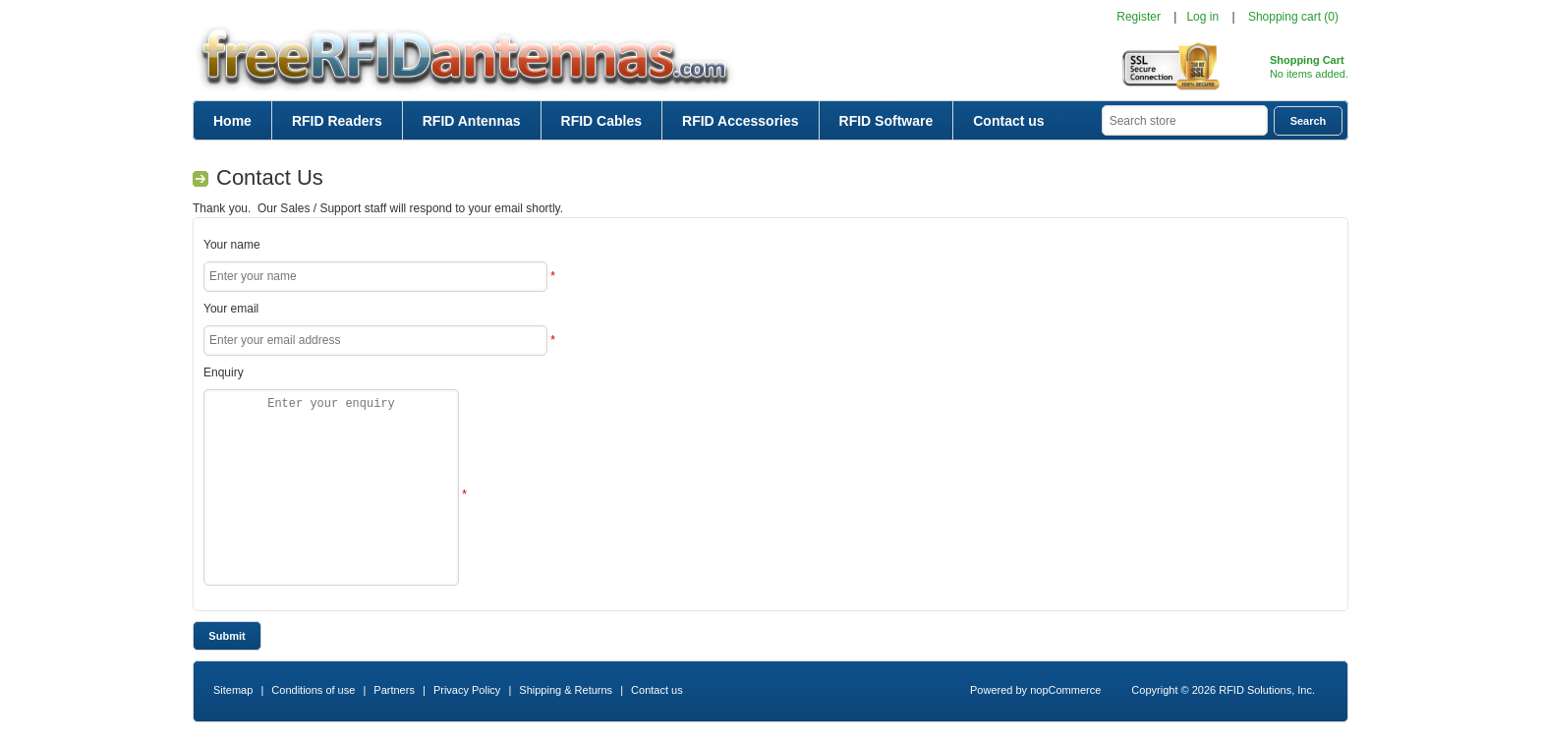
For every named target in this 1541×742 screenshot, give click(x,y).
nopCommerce (1065, 690)
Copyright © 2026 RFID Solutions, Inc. (1223, 690)
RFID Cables (601, 121)
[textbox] (1185, 120)
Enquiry (223, 372)
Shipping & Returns (565, 690)
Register (1138, 17)
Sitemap (233, 690)
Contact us (1008, 121)
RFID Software (886, 121)
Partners (394, 690)
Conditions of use (313, 690)
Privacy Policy (466, 690)
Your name (231, 245)
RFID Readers (337, 121)
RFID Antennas (472, 121)
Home (232, 121)
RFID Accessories (740, 121)
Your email (230, 308)
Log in (1202, 17)
